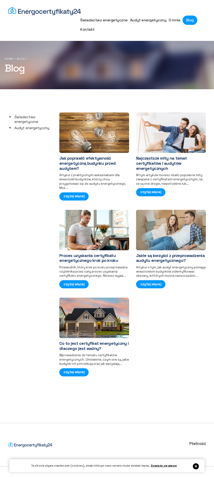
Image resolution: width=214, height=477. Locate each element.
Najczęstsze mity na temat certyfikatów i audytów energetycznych (161, 155)
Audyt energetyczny (31, 120)
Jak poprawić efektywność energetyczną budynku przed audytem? (87, 155)
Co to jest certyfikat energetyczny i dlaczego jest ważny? (94, 336)
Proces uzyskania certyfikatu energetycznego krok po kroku (88, 249)
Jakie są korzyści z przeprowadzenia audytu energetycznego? (170, 249)
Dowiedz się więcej (164, 465)
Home (9, 50)
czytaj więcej (74, 187)
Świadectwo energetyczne (26, 111)
